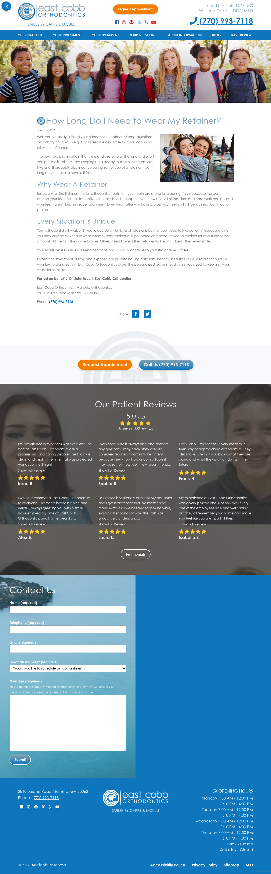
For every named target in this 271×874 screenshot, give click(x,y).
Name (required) (23, 603)
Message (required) (62, 686)
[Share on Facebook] (135, 315)
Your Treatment (105, 35)
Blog (216, 35)
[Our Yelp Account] (146, 22)
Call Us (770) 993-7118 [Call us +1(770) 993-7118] (166, 364)
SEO (249, 865)
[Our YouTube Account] (153, 22)
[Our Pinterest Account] (131, 22)
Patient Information (184, 35)
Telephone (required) (27, 622)
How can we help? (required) (68, 666)
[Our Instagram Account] (124, 22)
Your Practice (30, 35)
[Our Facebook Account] (117, 22)
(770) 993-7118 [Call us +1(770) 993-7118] (221, 20)
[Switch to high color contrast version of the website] (6, 6)
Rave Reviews (242, 35)
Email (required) (23, 642)
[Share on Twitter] (147, 315)
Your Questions (142, 35)
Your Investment (67, 35)
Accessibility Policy (167, 865)
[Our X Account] (139, 22)
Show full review (31, 470)
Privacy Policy (204, 865)
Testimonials (135, 554)
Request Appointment (135, 9)
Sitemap (231, 865)
